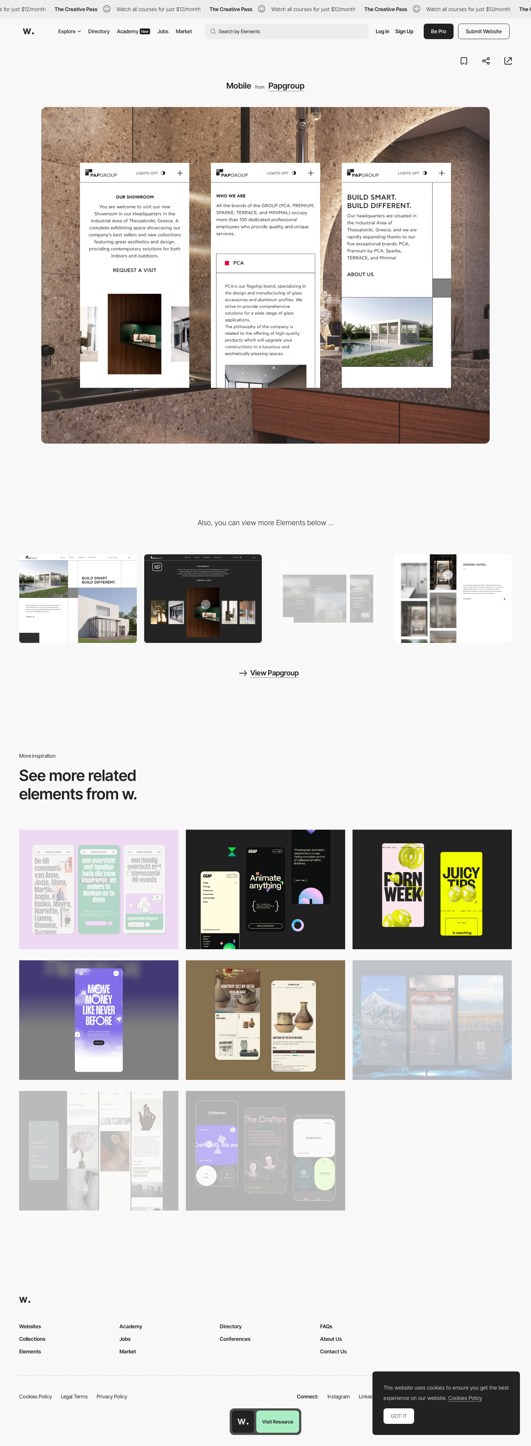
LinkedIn (368, 1396)
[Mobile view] (432, 889)
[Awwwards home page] (243, 1422)
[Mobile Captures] (265, 1151)
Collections (32, 1339)
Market (184, 31)
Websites (30, 1326)
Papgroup (286, 86)
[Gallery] (203, 598)
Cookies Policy (35, 1396)
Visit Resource (277, 1422)
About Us (331, 1339)
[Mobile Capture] (265, 1020)
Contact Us (333, 1351)
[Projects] (453, 598)
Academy (133, 31)
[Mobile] (98, 889)
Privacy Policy (112, 1396)
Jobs (163, 31)
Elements (30, 1351)
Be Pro (438, 31)
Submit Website (484, 31)
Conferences (235, 1339)
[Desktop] (78, 598)
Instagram (338, 1396)
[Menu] (328, 598)
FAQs (326, 1326)
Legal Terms (74, 1396)
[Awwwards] (28, 31)
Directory (99, 31)
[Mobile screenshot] (98, 1151)
